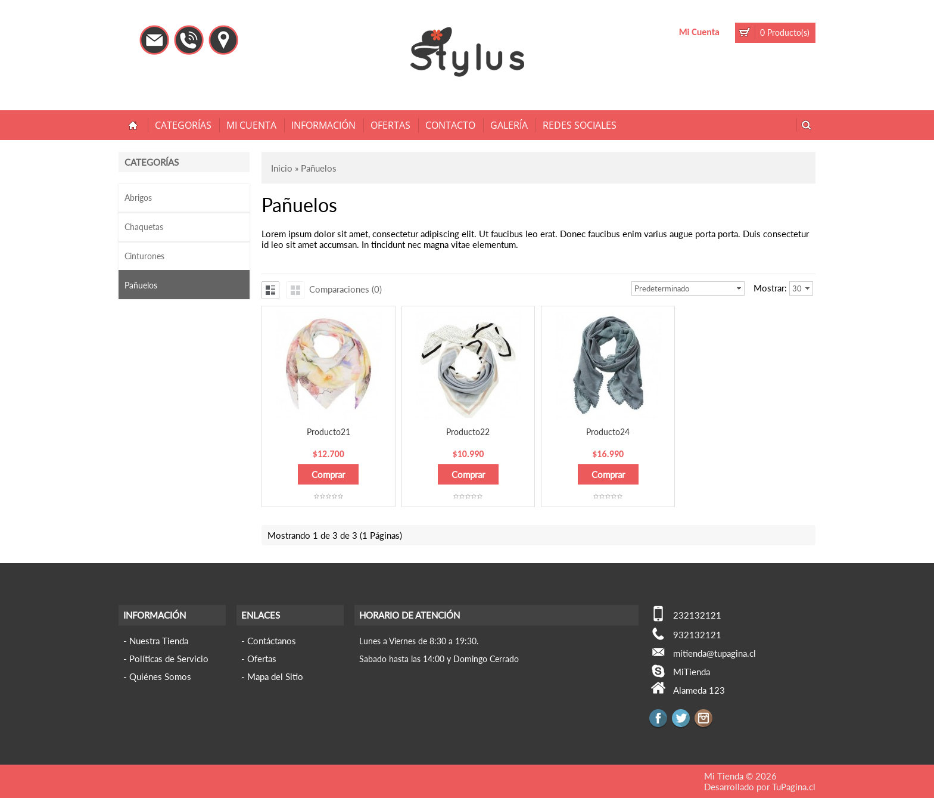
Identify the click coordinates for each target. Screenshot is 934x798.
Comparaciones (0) (345, 289)
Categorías (183, 125)
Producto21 (328, 432)
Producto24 (608, 432)
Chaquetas (143, 227)
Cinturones (144, 256)
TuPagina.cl (793, 786)
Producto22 (468, 432)
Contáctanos (271, 640)
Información (323, 125)
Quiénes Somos (160, 676)
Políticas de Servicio (168, 658)
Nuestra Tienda (158, 640)
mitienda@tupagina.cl (714, 653)
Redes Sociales (580, 125)
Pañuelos (140, 285)
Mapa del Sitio (275, 676)
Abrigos (138, 197)
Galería (509, 125)
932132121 (697, 634)
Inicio (281, 168)
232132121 (697, 615)
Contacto (450, 125)
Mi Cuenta (699, 32)
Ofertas (390, 125)
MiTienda (691, 671)
